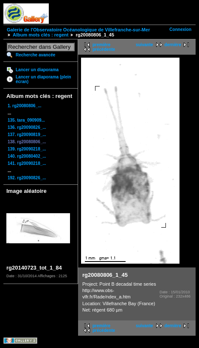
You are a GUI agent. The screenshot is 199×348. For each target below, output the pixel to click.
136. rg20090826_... (27, 127)
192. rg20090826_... (27, 177)
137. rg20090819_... (27, 134)
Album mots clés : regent (40, 34)
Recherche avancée (35, 55)
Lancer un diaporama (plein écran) (43, 79)
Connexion (180, 29)
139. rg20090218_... (27, 149)
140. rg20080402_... (27, 156)
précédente (103, 49)
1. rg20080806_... (25, 105)
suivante (144, 44)
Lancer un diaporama (37, 69)
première (101, 44)
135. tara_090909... (26, 120)
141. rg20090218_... (27, 163)
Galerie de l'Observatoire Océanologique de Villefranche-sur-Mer (78, 29)
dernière (173, 44)
